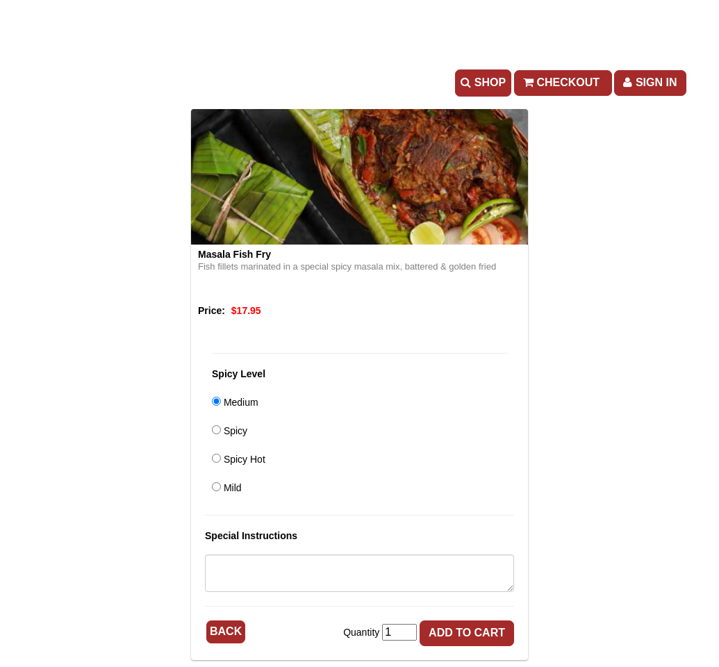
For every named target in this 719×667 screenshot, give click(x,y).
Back (226, 631)
